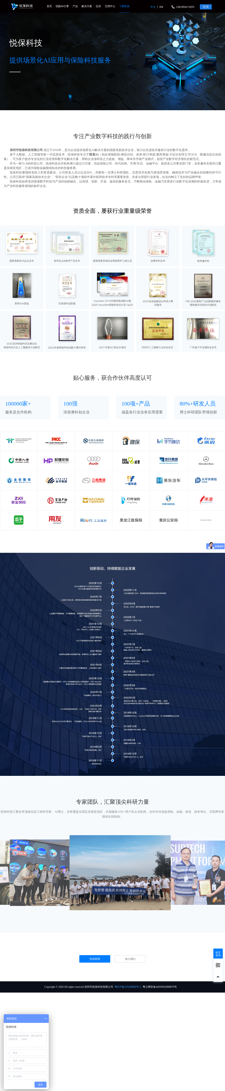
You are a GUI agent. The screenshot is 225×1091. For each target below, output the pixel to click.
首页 (49, 6)
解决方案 (87, 6)
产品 (75, 6)
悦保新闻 (95, 959)
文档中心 (110, 6)
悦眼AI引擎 (62, 6)
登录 (206, 6)
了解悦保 (124, 6)
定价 (98, 6)
